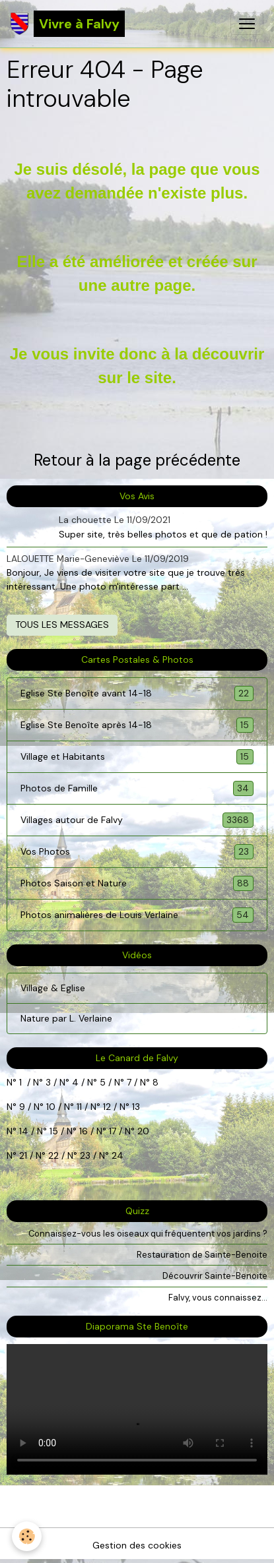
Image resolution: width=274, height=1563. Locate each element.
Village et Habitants (137, 756)
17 (112, 1131)
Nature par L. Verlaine (66, 1018)
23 (85, 1155)
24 (116, 1155)
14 (23, 1131)
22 (52, 1155)
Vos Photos (137, 851)
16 (83, 1131)
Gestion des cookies (137, 1545)
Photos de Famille (137, 788)
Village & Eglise (52, 988)
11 (78, 1107)
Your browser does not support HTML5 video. (137, 1409)
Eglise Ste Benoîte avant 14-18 (137, 693)
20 (142, 1131)
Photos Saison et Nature (137, 883)
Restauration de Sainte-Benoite (202, 1254)
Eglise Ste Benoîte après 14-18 (137, 725)
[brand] (68, 24)
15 (54, 1131)
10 (49, 1107)
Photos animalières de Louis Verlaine (137, 915)
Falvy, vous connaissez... (217, 1297)
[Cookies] (27, 1536)
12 (108, 1107)
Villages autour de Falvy (137, 820)
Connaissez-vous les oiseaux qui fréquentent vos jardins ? (147, 1233)
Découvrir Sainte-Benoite (214, 1275)
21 (24, 1155)
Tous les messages (62, 624)
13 (136, 1107)
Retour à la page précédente (137, 460)
